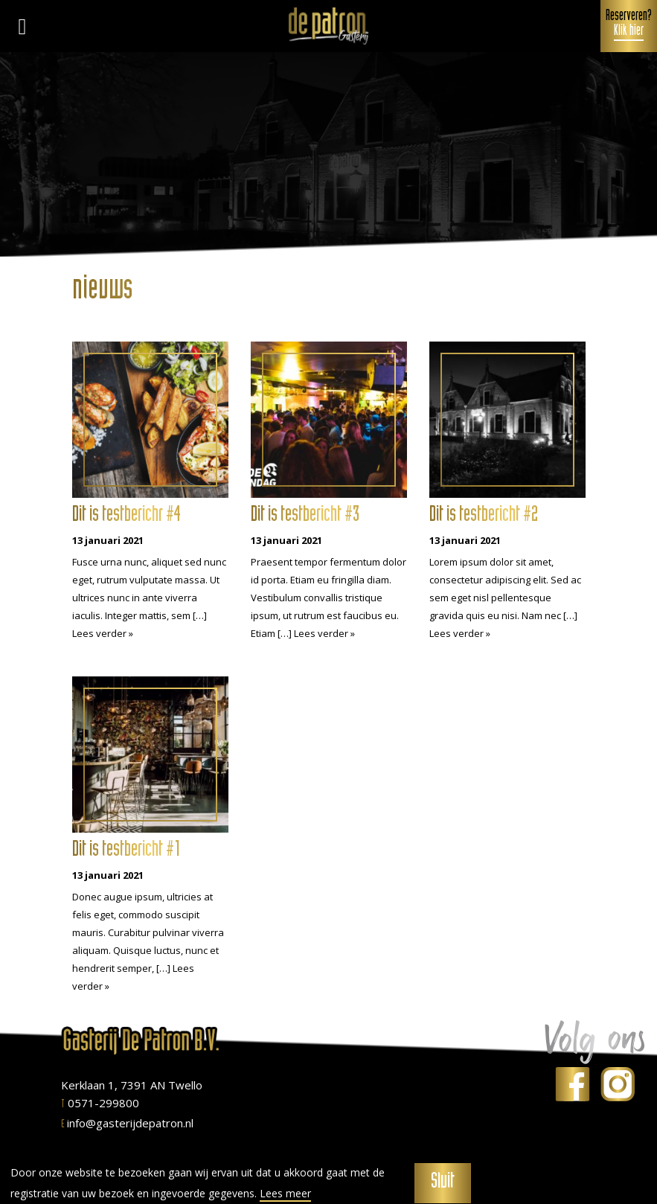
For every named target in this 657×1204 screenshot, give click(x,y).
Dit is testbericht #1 (126, 851)
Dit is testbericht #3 (305, 516)
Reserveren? (629, 25)
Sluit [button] (443, 1183)
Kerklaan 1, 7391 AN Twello (131, 1084)
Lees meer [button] (285, 1193)
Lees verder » (102, 633)
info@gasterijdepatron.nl (127, 1122)
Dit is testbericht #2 (483, 516)
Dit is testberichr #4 (126, 516)
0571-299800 (100, 1102)
